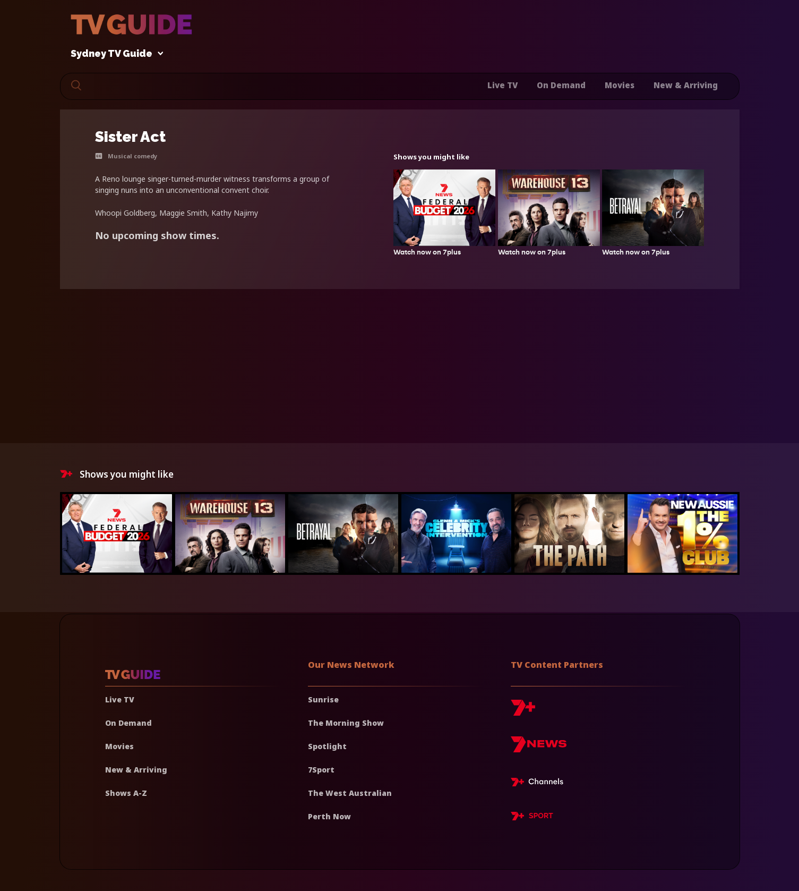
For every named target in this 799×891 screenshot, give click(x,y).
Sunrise (323, 699)
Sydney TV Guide (114, 54)
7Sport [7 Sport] (321, 770)
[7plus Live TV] (540, 783)
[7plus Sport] (532, 817)
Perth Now (329, 816)
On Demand (561, 85)
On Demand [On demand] (128, 723)
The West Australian (350, 793)
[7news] (538, 748)
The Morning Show (346, 723)
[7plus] (523, 712)
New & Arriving (686, 85)
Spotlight (327, 746)
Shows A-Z (126, 793)
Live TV (502, 85)
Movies (619, 85)
